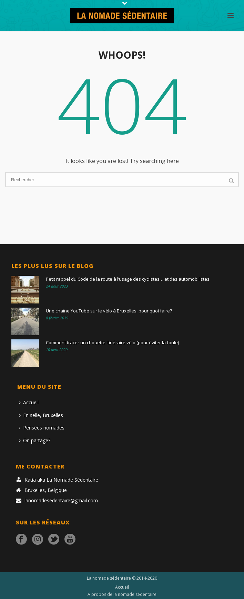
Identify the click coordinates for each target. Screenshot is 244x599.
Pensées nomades (41, 427)
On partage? (34, 440)
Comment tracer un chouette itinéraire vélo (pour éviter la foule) (112, 342)
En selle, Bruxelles (41, 415)
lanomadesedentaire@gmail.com (61, 500)
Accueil (29, 402)
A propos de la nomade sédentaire (122, 594)
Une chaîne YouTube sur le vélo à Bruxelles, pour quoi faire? (109, 311)
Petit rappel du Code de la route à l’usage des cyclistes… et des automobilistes (128, 279)
